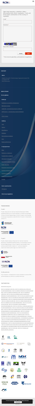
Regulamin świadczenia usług (8, 167)
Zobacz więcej (5, 116)
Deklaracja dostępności (7, 176)
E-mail (4, 19)
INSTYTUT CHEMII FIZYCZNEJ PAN (9, 301)
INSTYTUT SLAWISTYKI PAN (19, 314)
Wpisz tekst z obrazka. (8, 46)
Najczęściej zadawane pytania (8, 161)
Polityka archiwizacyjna (7, 170)
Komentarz (6, 24)
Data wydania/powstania (7, 136)
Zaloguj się (4, 189)
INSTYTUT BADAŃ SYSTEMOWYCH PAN (12, 292)
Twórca (3, 127)
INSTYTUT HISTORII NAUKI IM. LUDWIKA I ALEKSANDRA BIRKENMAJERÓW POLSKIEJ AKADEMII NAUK (16, 321)
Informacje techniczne (7, 159)
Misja (3, 150)
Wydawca (4, 133)
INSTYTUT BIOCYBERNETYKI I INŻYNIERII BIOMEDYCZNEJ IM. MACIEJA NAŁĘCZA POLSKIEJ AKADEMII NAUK (17, 326)
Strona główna (4, 95)
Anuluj (20, 53)
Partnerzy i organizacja (7, 153)
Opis (3, 139)
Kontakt (3, 179)
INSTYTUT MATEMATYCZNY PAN (8, 289)
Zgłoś (28, 53)
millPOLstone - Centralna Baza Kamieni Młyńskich (13, 111)
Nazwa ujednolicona (6, 142)
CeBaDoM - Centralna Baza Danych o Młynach (12, 108)
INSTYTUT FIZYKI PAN (13, 328)
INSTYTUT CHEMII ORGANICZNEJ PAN (23, 301)
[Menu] (33, 1)
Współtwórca (5, 130)
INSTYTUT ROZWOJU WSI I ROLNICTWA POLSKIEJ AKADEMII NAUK (15, 324)
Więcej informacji (25, 400)
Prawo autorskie (5, 164)
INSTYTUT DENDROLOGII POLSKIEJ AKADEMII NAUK (11, 302)
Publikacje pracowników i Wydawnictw (10, 103)
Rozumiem (18, 402)
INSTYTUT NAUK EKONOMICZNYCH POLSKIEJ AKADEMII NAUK (21, 323)
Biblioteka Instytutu (6, 106)
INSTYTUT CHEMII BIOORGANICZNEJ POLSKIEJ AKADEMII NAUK (21, 299)
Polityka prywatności (6, 173)
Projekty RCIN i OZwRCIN (7, 156)
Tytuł (3, 124)
